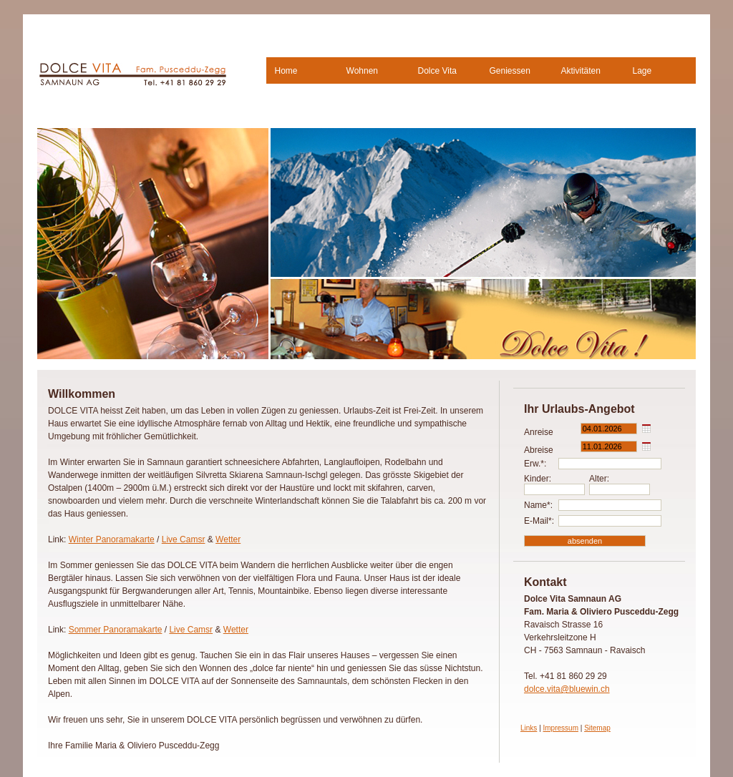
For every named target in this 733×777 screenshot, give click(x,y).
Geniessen (510, 71)
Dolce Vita (437, 71)
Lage (642, 71)
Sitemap (597, 728)
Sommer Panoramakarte (115, 630)
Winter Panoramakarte (112, 539)
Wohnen (362, 71)
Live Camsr (183, 539)
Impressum (560, 728)
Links (528, 728)
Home (286, 71)
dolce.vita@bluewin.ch (567, 689)
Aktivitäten (581, 71)
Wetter (228, 539)
